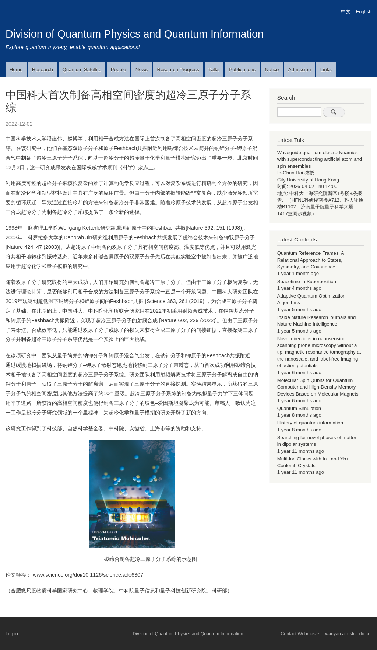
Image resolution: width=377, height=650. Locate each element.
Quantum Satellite (81, 69)
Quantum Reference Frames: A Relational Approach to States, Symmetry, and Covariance (310, 260)
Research (42, 69)
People (118, 69)
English (363, 11)
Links (326, 69)
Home (16, 69)
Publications (242, 69)
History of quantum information (310, 422)
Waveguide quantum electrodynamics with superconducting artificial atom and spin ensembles (319, 159)
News (141, 69)
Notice (272, 69)
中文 (345, 11)
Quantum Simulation (299, 408)
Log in (12, 633)
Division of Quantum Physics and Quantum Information (135, 34)
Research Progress (178, 69)
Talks (213, 69)
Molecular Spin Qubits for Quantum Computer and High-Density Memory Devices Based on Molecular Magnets (318, 387)
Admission (299, 69)
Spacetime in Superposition (306, 281)
